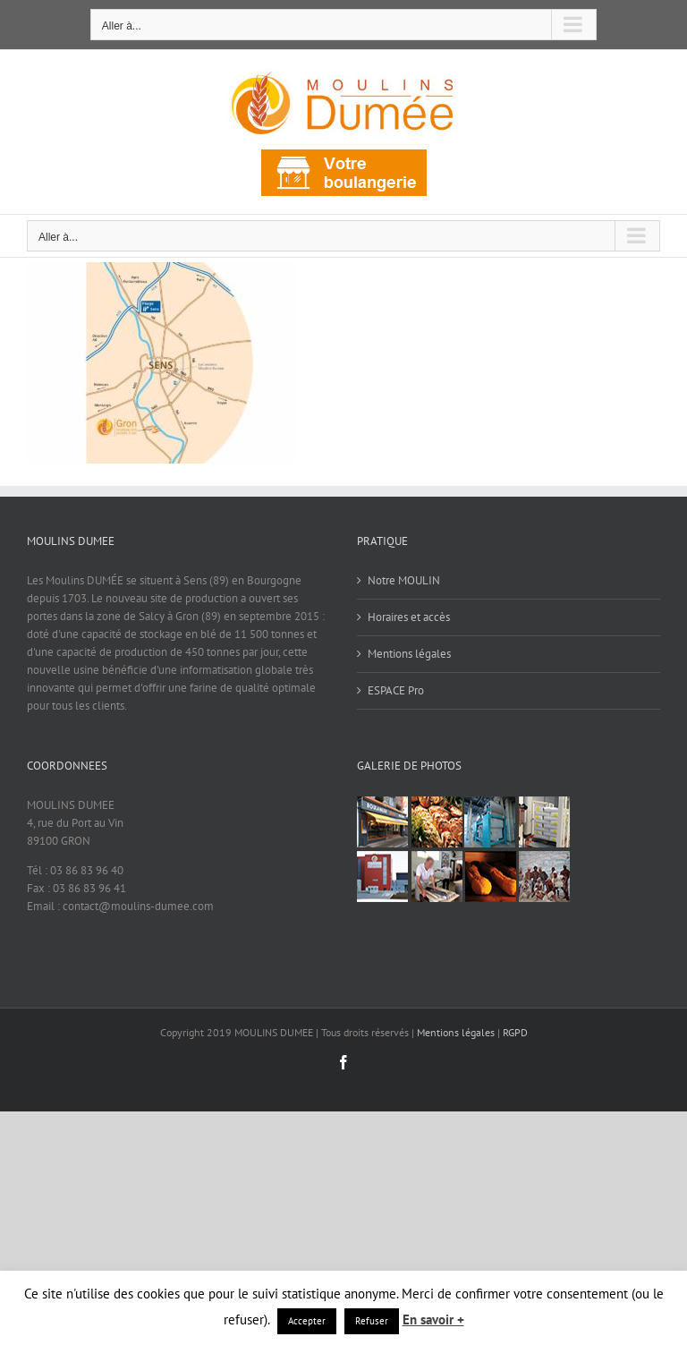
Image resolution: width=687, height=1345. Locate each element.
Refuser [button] (371, 1321)
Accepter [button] (307, 1321)
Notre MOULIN (404, 580)
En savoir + (433, 1319)
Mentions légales (409, 653)
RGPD (515, 1032)
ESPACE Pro (396, 690)
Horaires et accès (409, 617)
